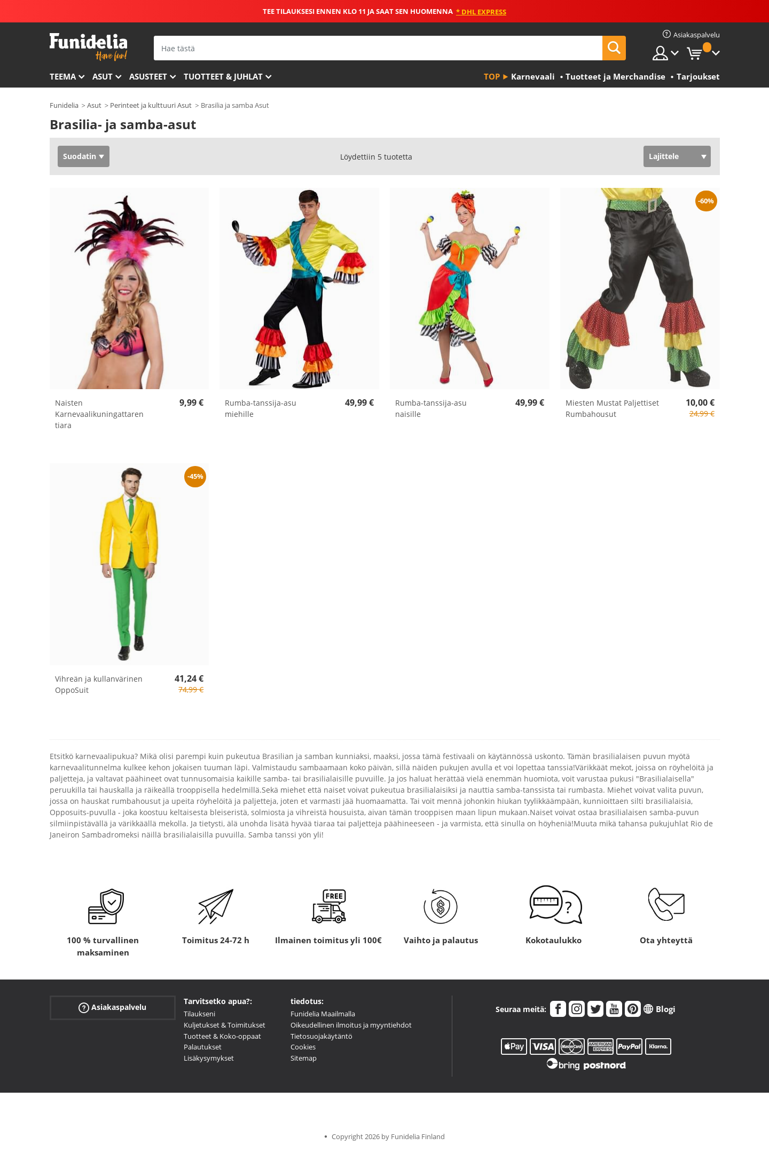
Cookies (303, 1047)
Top (492, 76)
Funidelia (64, 105)
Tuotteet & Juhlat (223, 76)
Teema (63, 76)
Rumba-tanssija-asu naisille (431, 408)
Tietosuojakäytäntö (321, 1036)
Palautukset (203, 1047)
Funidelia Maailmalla (323, 1013)
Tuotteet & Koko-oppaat (222, 1036)
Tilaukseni (199, 1013)
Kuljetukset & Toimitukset (224, 1025)
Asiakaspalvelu (112, 1007)
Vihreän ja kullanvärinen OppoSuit (99, 684)
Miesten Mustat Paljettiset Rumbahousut (612, 408)
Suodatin (79, 156)
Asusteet (148, 76)
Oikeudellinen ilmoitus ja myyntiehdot (351, 1025)
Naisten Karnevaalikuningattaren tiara (99, 414)
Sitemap (304, 1058)
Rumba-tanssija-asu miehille (260, 408)
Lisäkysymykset (209, 1058)
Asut (102, 76)
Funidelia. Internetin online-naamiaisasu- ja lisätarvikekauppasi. (88, 47)
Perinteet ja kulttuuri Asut (151, 105)
